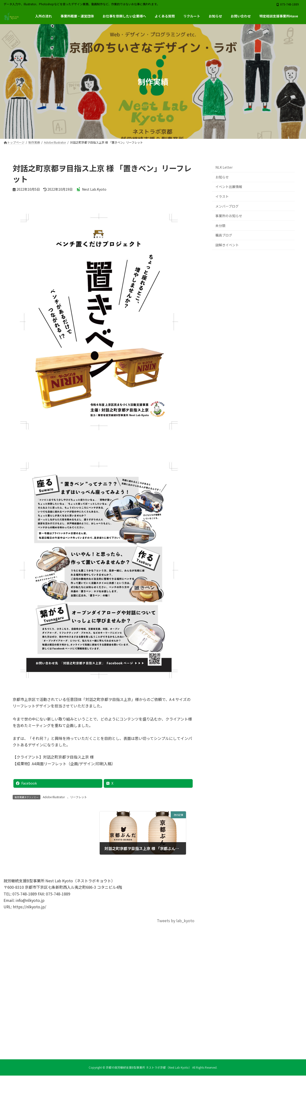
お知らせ (222, 177)
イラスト (222, 196)
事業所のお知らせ (228, 216)
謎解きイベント (227, 244)
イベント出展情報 (228, 186)
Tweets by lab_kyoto (175, 920)
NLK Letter (224, 167)
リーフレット (78, 797)
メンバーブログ (227, 206)
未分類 (220, 225)
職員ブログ (223, 235)
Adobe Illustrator (54, 797)
